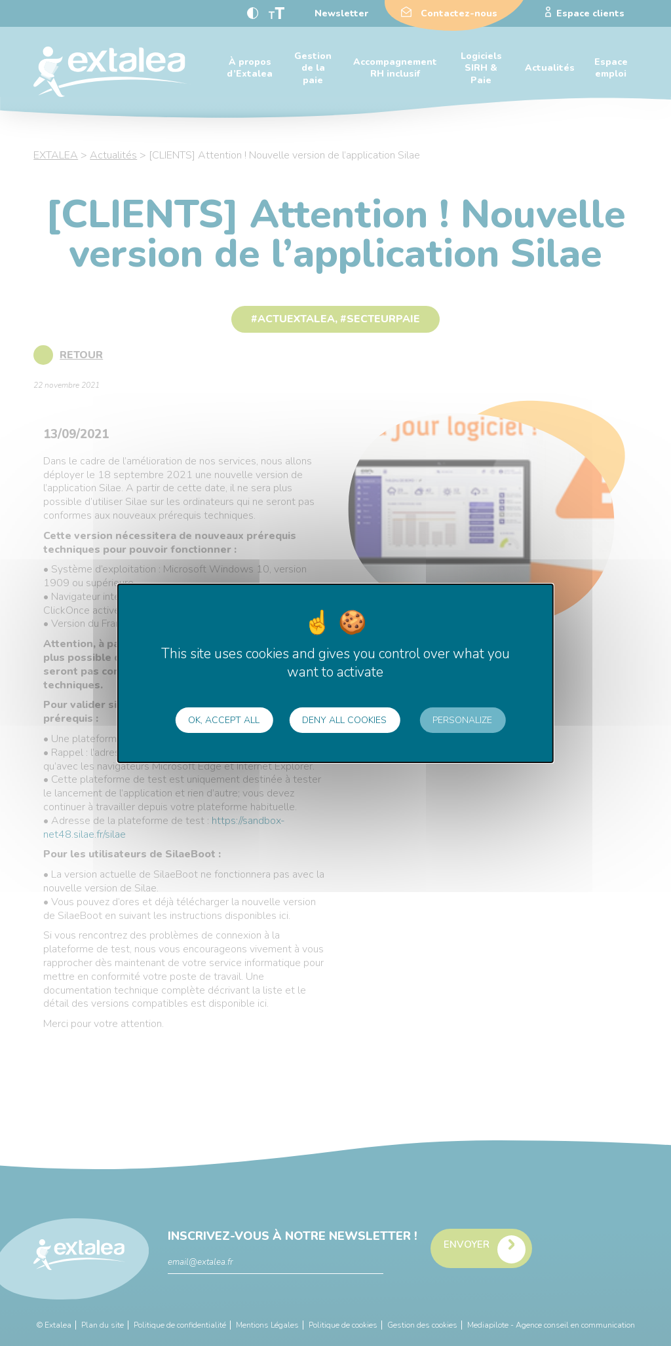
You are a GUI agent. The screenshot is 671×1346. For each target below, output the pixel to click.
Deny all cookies (344, 720)
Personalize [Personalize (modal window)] (462, 720)
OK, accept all (223, 720)
